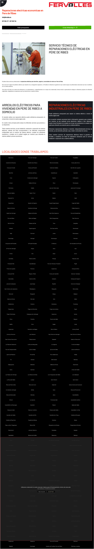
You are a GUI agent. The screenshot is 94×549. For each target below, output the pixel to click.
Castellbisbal (32, 263)
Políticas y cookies (75, 546)
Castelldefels (75, 395)
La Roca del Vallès (11, 379)
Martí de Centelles (54, 162)
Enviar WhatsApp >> (70, 28)
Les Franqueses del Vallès (54, 374)
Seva (54, 248)
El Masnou (54, 243)
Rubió (54, 193)
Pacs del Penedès (54, 541)
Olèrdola (32, 395)
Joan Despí (32, 284)
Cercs (75, 253)
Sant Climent (54, 379)
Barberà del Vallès (32, 435)
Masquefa (54, 289)
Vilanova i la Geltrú (32, 410)
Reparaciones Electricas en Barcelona (15, 33)
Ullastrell (54, 384)
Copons (54, 178)
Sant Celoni (75, 379)
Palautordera (32, 339)
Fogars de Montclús (32, 309)
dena (54, 395)
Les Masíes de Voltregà (11, 374)
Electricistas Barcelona (5, 33)
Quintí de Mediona (11, 354)
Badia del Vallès (75, 405)
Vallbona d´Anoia (54, 364)
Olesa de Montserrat (75, 390)
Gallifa (11, 324)
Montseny (11, 188)
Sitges (32, 248)
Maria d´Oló (32, 425)
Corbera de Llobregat (32, 178)
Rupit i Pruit (32, 193)
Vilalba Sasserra (75, 208)
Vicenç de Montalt (32, 167)
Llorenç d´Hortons (11, 334)
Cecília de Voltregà (32, 208)
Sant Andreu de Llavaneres (11, 289)
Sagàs (54, 324)
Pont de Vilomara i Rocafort (54, 263)
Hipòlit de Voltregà (11, 213)
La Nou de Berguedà (32, 344)
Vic (11, 359)
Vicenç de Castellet (54, 273)
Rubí (76, 193)
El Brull (11, 400)
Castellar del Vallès (11, 415)
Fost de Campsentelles (11, 349)
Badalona (32, 541)
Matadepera (32, 289)
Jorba (54, 233)
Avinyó (11, 183)
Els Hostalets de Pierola (75, 243)
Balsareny (54, 435)
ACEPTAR (51, 491)
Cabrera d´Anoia (11, 299)
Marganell (32, 294)
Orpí (75, 248)
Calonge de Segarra (75, 278)
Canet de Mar (32, 278)
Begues (75, 319)
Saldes (54, 369)
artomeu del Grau (32, 173)
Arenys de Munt (75, 268)
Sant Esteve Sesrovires (11, 339)
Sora (32, 324)
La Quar (32, 379)
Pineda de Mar (11, 263)
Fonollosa (75, 304)
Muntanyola (75, 183)
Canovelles (11, 278)
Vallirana (76, 359)
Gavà (54, 390)
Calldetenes (11, 304)
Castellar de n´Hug (54, 415)
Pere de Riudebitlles (75, 213)
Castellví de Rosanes (11, 162)
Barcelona (11, 157)
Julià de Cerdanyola (11, 284)
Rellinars (75, 541)
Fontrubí (32, 233)
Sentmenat (75, 228)
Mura (54, 183)
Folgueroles (11, 309)
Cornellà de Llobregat (11, 390)
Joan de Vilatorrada (54, 188)
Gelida (32, 390)
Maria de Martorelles (11, 384)
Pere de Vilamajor (32, 157)
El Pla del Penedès (32, 243)
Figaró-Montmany (11, 314)
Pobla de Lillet (75, 258)
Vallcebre (32, 364)
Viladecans (11, 541)
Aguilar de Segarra (32, 203)
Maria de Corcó (32, 384)
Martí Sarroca (75, 218)
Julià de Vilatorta (32, 430)
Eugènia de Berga (32, 420)
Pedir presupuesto (23, 27)
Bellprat (75, 294)
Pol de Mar (32, 354)
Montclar (75, 238)
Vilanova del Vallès (54, 410)
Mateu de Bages (32, 218)
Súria (11, 369)
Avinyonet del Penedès (11, 243)
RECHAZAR (41, 491)
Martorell (11, 294)
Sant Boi (11, 173)
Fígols (75, 309)
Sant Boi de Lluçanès (76, 167)
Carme (75, 314)
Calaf (75, 198)
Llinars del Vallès (75, 369)
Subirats (32, 369)
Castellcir (32, 405)
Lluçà (75, 324)
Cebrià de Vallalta (54, 167)
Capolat (75, 430)
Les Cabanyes (75, 374)
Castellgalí (32, 546)
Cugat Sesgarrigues (54, 203)
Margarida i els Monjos (54, 425)
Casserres (54, 314)
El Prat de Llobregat (11, 248)
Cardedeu (54, 430)
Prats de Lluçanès (11, 268)
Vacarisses (75, 364)
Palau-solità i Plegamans (11, 425)
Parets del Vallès (54, 319)
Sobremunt (11, 430)
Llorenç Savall (75, 329)
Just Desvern (32, 334)
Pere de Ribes (11, 218)
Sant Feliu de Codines (75, 334)
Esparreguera (32, 228)
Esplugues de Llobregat (32, 314)
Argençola (11, 329)
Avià (54, 299)
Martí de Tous (11, 223)
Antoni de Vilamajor (75, 284)
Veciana (32, 359)
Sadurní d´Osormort (75, 339)
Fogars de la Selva (54, 309)
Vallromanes (54, 359)
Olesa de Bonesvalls (11, 395)
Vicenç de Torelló (11, 167)
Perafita (32, 319)
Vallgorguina (11, 364)
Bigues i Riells (32, 273)
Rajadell (11, 546)
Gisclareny (54, 304)
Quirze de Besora (76, 349)
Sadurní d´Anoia (11, 208)
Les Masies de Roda (32, 374)
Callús (75, 299)
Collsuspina (75, 178)
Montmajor (10, 238)
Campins (54, 278)
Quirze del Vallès (54, 349)
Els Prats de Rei (54, 228)
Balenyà (75, 435)
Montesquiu (54, 238)
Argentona (54, 268)
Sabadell (54, 339)
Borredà (32, 299)
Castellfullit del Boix (75, 400)
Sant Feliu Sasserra (54, 213)
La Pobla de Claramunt (11, 344)
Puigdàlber (75, 157)
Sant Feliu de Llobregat (54, 334)
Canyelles (75, 223)
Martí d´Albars (54, 329)
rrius (11, 178)
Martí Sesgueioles (54, 218)
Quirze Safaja (32, 349)
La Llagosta (54, 344)
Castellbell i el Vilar (75, 410)
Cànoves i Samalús (75, 273)
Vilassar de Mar (32, 223)
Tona (54, 223)
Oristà (11, 253)
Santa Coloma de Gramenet (75, 384)
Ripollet (54, 284)
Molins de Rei (32, 258)
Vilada (75, 354)
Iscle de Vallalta (11, 193)
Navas (75, 420)
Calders (54, 198)
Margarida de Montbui (75, 425)
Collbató (11, 228)
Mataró (54, 405)
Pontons (32, 268)
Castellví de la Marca (32, 162)
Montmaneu (75, 233)
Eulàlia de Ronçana (75, 415)
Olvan (54, 253)
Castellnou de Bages (32, 329)
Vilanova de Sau (54, 208)
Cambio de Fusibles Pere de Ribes (54, 546)
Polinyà (54, 258)
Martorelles (75, 289)
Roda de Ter (11, 198)
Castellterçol (54, 173)
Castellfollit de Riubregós (11, 405)
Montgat (32, 238)
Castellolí (75, 173)
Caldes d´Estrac (32, 183)
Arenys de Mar (11, 273)
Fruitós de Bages (76, 344)
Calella (32, 188)
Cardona (54, 420)
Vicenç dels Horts (75, 162)
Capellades (11, 435)
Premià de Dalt (54, 400)
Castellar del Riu (32, 415)
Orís (32, 253)
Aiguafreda (11, 203)
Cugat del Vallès (75, 203)
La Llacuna (32, 400)
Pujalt (75, 263)
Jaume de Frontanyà (75, 188)
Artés (32, 198)
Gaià (11, 233)
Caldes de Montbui (32, 213)
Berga (54, 294)
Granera (32, 304)
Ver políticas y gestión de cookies (46, 488)
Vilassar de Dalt (11, 410)
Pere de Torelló (54, 157)
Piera (11, 319)
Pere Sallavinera (54, 354)
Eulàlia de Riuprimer (11, 420)
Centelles (11, 258)
